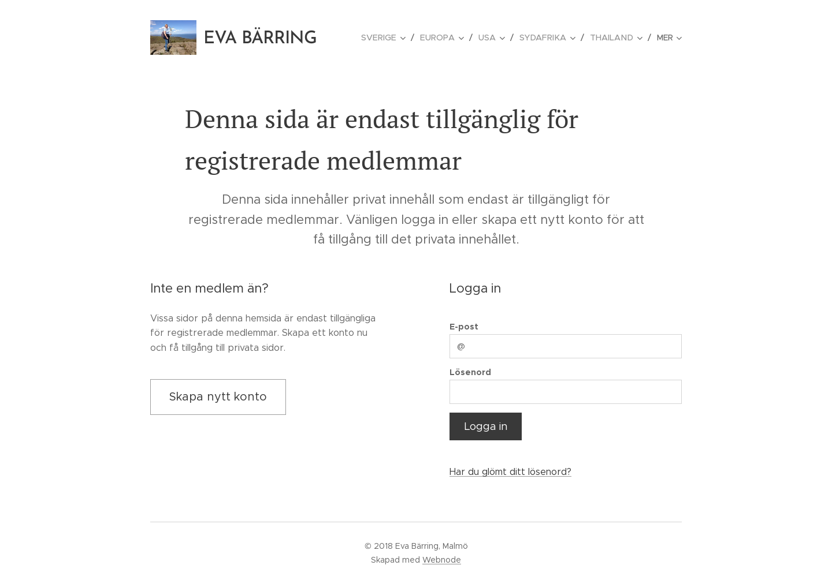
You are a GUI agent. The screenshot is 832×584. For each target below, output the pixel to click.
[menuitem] (390, 37)
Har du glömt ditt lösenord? (510, 472)
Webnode (441, 560)
